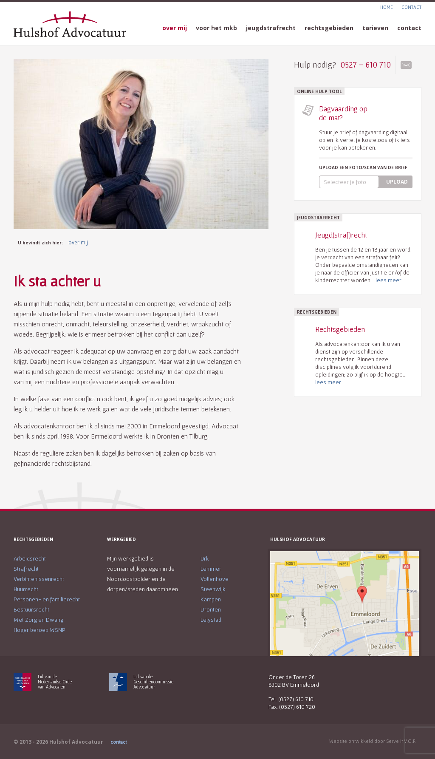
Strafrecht (26, 568)
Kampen (211, 599)
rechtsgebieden (329, 28)
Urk (205, 558)
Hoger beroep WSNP (39, 629)
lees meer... (390, 280)
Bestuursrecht (31, 609)
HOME (386, 7)
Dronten (211, 609)
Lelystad (211, 619)
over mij (174, 28)
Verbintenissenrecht (39, 578)
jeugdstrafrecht (271, 28)
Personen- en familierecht (47, 599)
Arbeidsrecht (30, 558)
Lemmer (211, 568)
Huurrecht (26, 589)
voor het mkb (216, 28)
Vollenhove (215, 578)
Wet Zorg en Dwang (38, 619)
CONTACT (411, 7)
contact (409, 28)
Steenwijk (213, 589)
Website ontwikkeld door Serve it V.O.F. (372, 741)
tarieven (375, 28)
